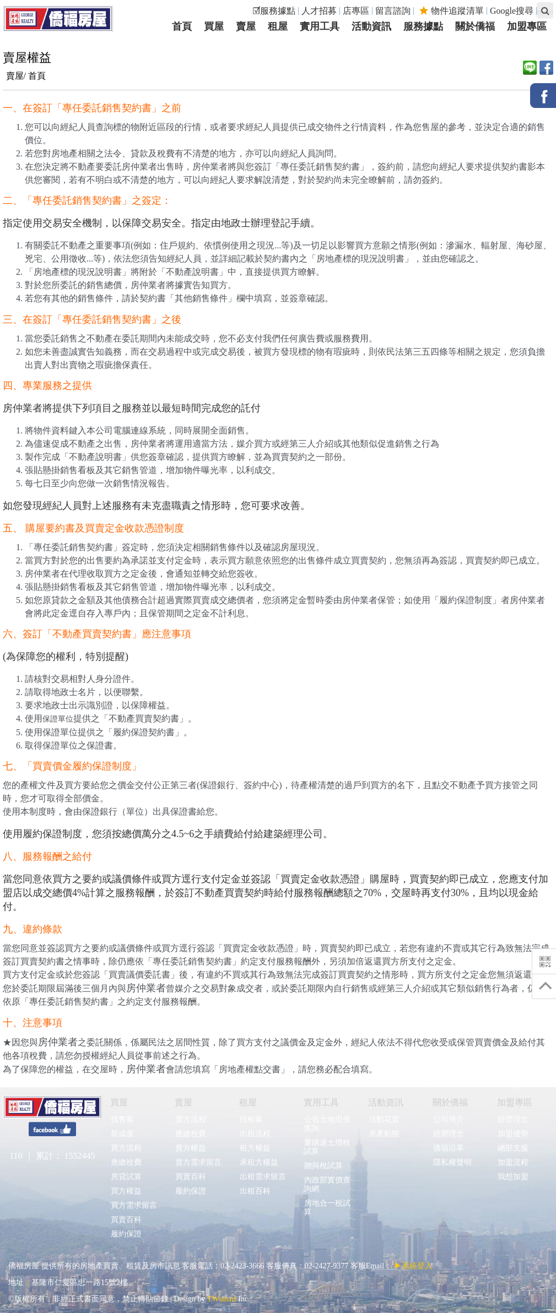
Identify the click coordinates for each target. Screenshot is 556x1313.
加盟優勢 (512, 1134)
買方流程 (126, 1148)
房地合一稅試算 (327, 1207)
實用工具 (321, 1102)
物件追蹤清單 (451, 10)
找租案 (251, 1119)
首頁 (37, 75)
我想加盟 (512, 1177)
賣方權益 (190, 1148)
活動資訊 (385, 1102)
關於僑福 (450, 1102)
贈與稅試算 (323, 1166)
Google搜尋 (511, 10)
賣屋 (183, 1102)
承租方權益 (258, 1162)
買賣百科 (126, 1220)
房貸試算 (126, 1177)
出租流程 (255, 1134)
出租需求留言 (262, 1177)
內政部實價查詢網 (327, 1184)
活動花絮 (384, 1119)
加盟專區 (514, 1102)
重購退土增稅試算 (327, 1146)
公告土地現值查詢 (327, 1123)
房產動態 (384, 1134)
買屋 (119, 1102)
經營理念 (448, 1134)
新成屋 (122, 1134)
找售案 (122, 1119)
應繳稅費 (126, 1162)
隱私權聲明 (452, 1162)
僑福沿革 (448, 1148)
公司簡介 (448, 1119)
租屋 (248, 1102)
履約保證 (126, 1234)
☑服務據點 (273, 10)
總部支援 (512, 1148)
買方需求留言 (133, 1205)
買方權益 (126, 1191)
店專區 (356, 10)
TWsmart (221, 1299)
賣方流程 (190, 1119)
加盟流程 (512, 1162)
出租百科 (255, 1191)
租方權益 (255, 1148)
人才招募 (319, 10)
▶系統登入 (413, 1266)
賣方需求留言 (198, 1162)
